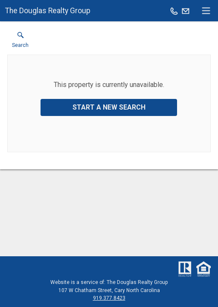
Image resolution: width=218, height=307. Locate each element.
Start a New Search (109, 107)
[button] (20, 42)
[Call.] (174, 10)
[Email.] (185, 10)
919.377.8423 (109, 298)
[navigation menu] (206, 10)
